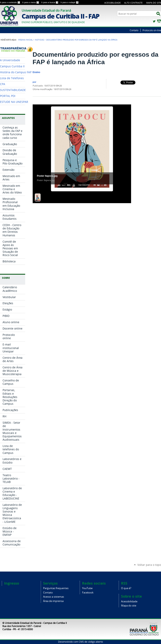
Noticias (39, 39)
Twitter (154, 21)
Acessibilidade (112, 2)
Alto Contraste (133, 2)
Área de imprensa (53, 601)
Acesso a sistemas (53, 596)
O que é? (126, 588)
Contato (134, 30)
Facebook (87, 592)
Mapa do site (128, 605)
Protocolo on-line (151, 30)
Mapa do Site (153, 2)
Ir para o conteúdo (10, 2)
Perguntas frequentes (55, 588)
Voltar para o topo (149, 565)
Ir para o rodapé (70, 2)
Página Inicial (25, 39)
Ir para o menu (31, 2)
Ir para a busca (50, 2)
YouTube (159, 21)
